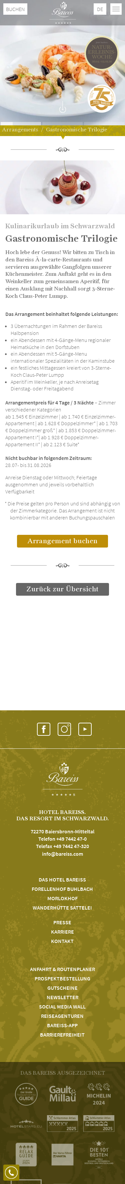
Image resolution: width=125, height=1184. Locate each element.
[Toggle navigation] (116, 9)
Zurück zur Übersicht (62, 589)
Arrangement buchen (62, 541)
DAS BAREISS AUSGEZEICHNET (62, 1073)
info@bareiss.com (62, 853)
